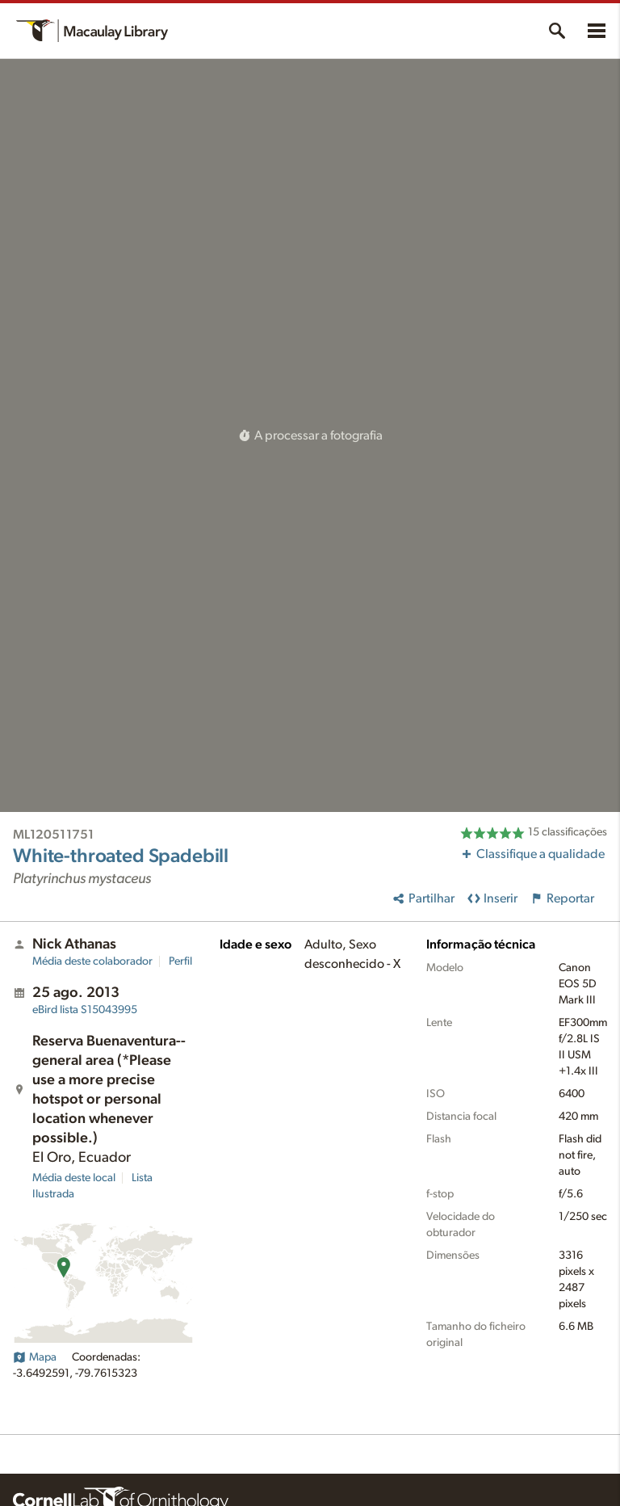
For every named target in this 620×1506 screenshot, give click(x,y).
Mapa (35, 1357)
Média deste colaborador (92, 961)
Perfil (180, 961)
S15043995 (84, 1010)
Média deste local (73, 1178)
